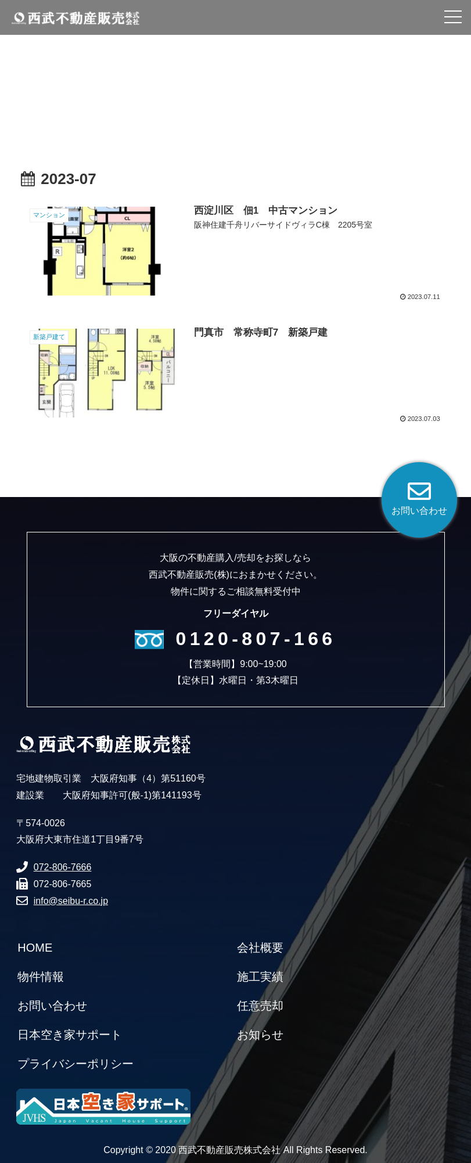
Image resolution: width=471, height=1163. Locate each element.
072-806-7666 (63, 867)
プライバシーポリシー (75, 1063)
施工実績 (260, 976)
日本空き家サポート (69, 1034)
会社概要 (260, 947)
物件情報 (40, 976)
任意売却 (260, 1005)
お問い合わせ (52, 1005)
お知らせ (260, 1034)
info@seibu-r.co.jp (71, 901)
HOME (34, 947)
